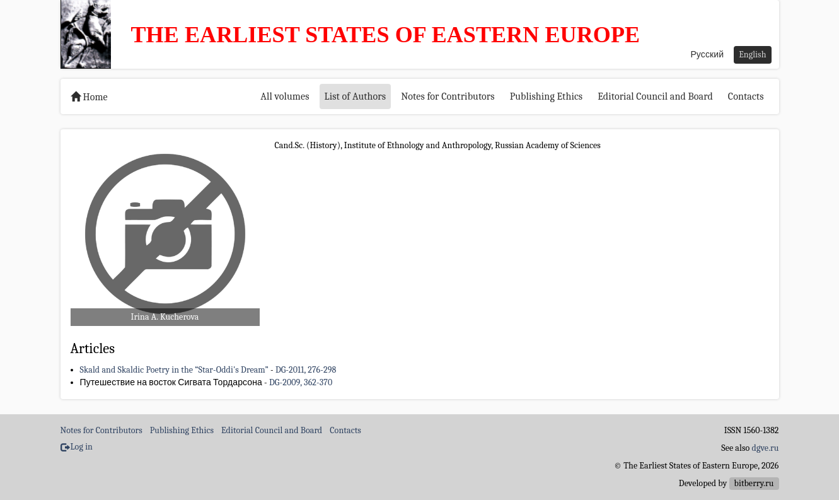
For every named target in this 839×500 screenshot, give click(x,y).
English (752, 54)
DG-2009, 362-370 (300, 382)
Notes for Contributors (448, 96)
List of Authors (355, 96)
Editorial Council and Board (655, 96)
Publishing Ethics (546, 96)
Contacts (746, 96)
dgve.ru (765, 448)
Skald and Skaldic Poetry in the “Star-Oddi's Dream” (174, 369)
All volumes (284, 96)
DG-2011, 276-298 (305, 369)
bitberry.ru (754, 483)
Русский (707, 54)
